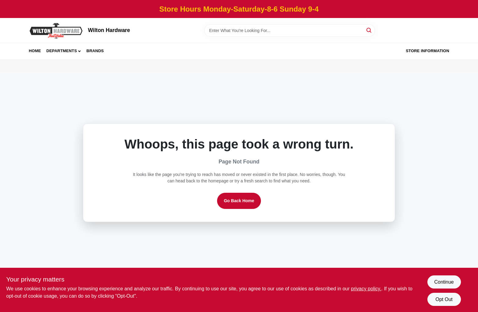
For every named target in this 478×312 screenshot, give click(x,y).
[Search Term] (289, 30)
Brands (95, 50)
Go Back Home (239, 200)
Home (35, 50)
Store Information (427, 50)
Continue (444, 282)
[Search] (369, 30)
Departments (61, 50)
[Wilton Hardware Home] (56, 30)
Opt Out (443, 299)
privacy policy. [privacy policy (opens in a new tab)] (366, 288)
